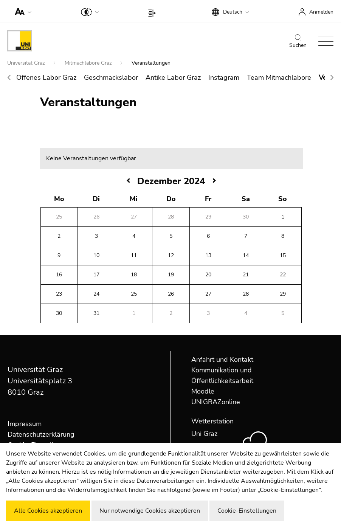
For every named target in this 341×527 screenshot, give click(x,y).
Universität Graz (26, 63)
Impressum (25, 423)
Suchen (298, 41)
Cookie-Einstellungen (246, 511)
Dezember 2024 (171, 181)
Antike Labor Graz (173, 77)
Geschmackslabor (111, 77)
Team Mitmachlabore (279, 77)
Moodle (202, 391)
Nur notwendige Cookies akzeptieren (149, 511)
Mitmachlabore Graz (89, 63)
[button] (21, 11)
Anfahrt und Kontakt (222, 359)
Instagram (223, 77)
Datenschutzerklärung (41, 434)
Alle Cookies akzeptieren (48, 511)
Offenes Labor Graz (46, 77)
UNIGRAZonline (215, 401)
